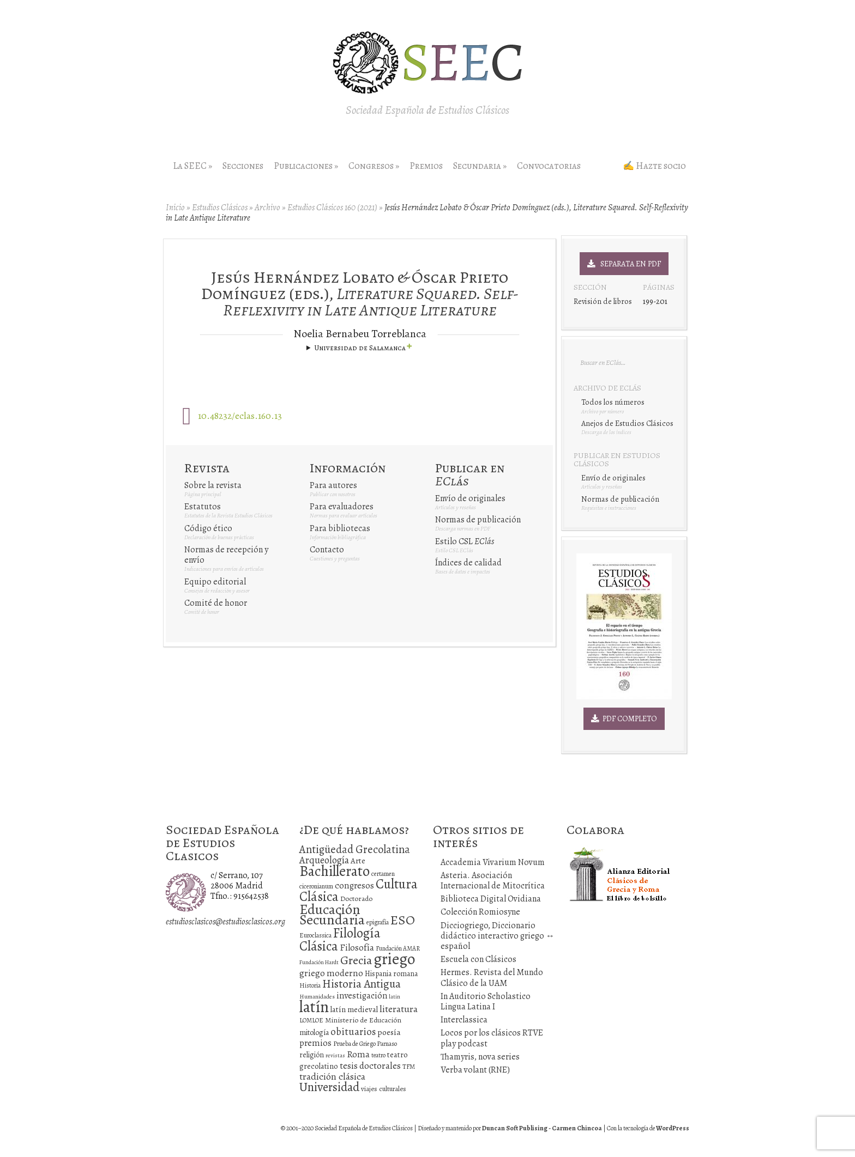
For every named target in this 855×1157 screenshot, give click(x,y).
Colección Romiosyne (480, 912)
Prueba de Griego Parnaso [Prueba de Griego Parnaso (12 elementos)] (365, 1043)
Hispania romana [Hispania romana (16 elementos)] (391, 974)
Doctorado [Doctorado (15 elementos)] (356, 898)
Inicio (175, 208)
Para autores (333, 485)
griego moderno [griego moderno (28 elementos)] (331, 973)
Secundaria (480, 166)
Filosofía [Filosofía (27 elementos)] (357, 947)
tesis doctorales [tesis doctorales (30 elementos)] (370, 1065)
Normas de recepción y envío (226, 555)
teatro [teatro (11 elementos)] (378, 1055)
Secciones (242, 166)
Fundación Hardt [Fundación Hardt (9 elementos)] (319, 962)
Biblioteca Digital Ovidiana (491, 899)
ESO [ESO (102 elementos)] (402, 920)
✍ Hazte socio (654, 166)
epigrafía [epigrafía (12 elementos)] (377, 922)
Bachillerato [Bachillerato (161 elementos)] (334, 871)
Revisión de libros (603, 301)
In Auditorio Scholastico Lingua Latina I (486, 1001)
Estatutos (202, 507)
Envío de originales (470, 498)
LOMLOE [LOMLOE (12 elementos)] (311, 1020)
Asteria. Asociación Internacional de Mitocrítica (493, 880)
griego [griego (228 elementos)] (394, 959)
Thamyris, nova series (480, 1057)
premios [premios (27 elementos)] (315, 1043)
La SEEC (192, 166)
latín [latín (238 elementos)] (314, 1007)
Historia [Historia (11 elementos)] (310, 985)
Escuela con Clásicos (478, 959)
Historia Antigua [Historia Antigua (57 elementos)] (361, 983)
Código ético (208, 528)
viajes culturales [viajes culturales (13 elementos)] (383, 1088)
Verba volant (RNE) (475, 1070)
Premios (426, 166)
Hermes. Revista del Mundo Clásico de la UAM (492, 977)
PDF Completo (624, 718)
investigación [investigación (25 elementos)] (361, 996)
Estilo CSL (464, 541)
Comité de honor (215, 603)
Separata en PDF (624, 263)
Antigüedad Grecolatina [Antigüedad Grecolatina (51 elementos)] (354, 849)
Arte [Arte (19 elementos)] (358, 860)
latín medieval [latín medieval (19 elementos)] (354, 1009)
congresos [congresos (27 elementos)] (354, 885)
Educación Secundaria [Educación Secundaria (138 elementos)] (332, 914)
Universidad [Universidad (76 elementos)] (329, 1087)
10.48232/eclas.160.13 (240, 415)
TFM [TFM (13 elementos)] (408, 1066)
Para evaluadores (342, 507)
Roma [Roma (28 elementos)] (358, 1054)
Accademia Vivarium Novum (493, 862)
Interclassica (464, 1020)
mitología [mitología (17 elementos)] (314, 1032)
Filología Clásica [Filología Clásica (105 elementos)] (340, 939)
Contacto (327, 550)
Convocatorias (549, 166)
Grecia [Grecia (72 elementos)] (356, 960)
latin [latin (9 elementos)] (394, 996)
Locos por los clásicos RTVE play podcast (492, 1038)
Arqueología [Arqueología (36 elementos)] (324, 860)
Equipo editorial (215, 582)
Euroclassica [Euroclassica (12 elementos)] (315, 935)
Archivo (267, 208)
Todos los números (613, 402)
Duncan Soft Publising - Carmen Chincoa (542, 1128)
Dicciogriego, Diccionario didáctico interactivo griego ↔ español (498, 935)
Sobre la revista (213, 485)
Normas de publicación (478, 520)
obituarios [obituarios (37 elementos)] (353, 1031)
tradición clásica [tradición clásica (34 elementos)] (332, 1076)
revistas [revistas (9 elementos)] (335, 1055)
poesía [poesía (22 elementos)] (389, 1032)
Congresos (373, 166)
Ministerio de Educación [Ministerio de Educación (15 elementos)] (363, 1020)
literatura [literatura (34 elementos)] (399, 1008)
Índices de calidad (468, 563)
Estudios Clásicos (220, 208)
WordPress (672, 1128)
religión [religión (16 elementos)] (311, 1055)
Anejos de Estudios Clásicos (627, 423)
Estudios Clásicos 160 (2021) (332, 208)
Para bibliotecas (340, 528)
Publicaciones (306, 166)
